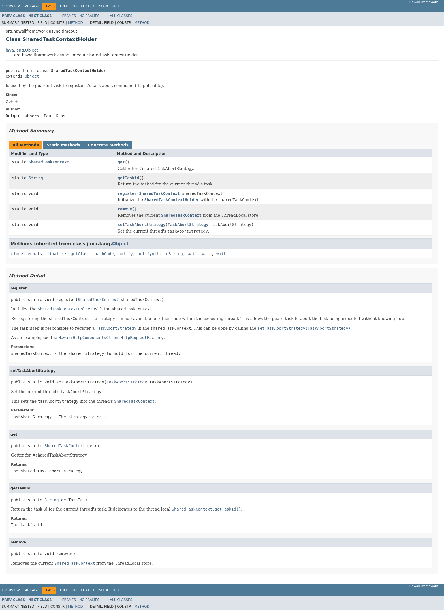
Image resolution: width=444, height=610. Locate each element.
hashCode (104, 253)
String (36, 178)
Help (116, 6)
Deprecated (83, 6)
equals (35, 253)
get (121, 162)
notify (125, 253)
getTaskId (128, 178)
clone (17, 253)
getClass (80, 253)
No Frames (89, 16)
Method (75, 23)
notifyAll (148, 253)
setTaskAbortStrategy (142, 224)
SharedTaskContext (49, 162)
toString (173, 253)
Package (31, 6)
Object (32, 76)
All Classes (121, 16)
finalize (56, 253)
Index (103, 6)
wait (192, 253)
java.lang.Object (22, 50)
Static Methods (63, 145)
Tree (63, 6)
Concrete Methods (108, 145)
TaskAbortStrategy (188, 224)
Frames (69, 16)
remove (125, 209)
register (127, 193)
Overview (11, 6)
